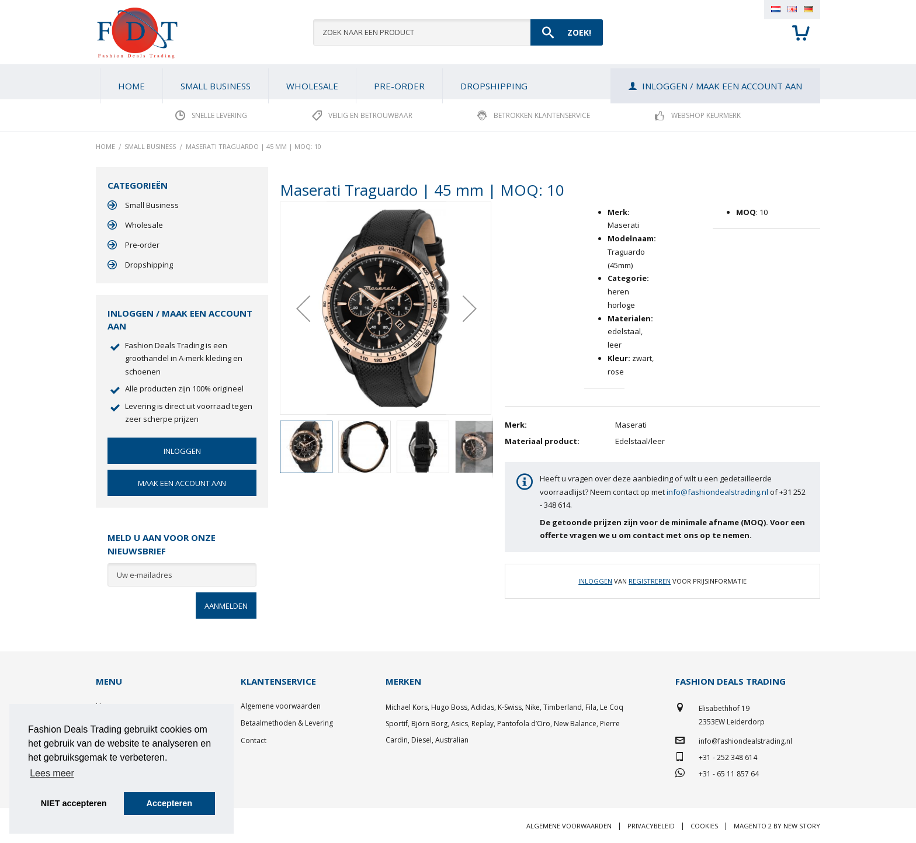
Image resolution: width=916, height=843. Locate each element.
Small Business (152, 205)
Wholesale (144, 225)
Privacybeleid (651, 825)
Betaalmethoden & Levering (287, 723)
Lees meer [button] (52, 773)
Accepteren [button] (169, 803)
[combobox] (458, 32)
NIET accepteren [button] (74, 803)
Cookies (704, 825)
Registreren (650, 581)
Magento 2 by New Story (777, 825)
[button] (303, 308)
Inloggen (595, 581)
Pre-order (142, 245)
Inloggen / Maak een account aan (722, 86)
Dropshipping (149, 264)
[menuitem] (215, 85)
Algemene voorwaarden (281, 706)
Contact (253, 740)
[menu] (458, 81)
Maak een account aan (182, 483)
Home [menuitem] (131, 86)
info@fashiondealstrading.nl (717, 492)
